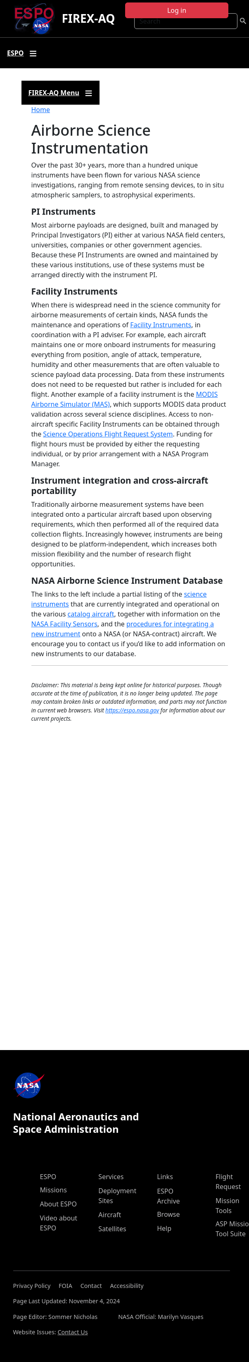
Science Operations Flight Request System (108, 434)
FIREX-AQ (88, 18)
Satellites (112, 1228)
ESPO (48, 1176)
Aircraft (109, 1214)
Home (40, 109)
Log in (176, 10)
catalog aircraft (91, 614)
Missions (53, 1189)
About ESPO (58, 1204)
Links (165, 1176)
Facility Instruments (160, 324)
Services (110, 1176)
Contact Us (72, 1332)
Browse (168, 1214)
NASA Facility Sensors (64, 623)
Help (164, 1228)
